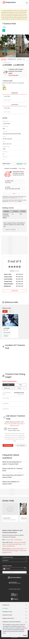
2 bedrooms (7, 388)
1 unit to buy (14, 96)
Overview (3, 59)
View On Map (22, 168)
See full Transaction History (10, 381)
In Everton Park (9, 539)
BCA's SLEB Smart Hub (13, 201)
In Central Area (18, 539)
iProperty (14, 599)
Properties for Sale (7, 611)
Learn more (20, 197)
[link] (14, 72)
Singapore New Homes (8, 618)
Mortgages (5, 608)
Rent (20, 384)
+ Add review (14, 290)
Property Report (14, 594)
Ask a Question (8, 445)
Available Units (12, 59)
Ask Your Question (10, 229)
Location (19, 59)
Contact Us (5, 560)
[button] (25, 557)
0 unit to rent (14, 100)
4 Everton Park (24, 518)
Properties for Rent (7, 615)
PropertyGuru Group (7, 557)
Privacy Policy (23, 628)
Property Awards (14, 582)
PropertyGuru (5, 605)
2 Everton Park (6, 518)
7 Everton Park (6, 332)
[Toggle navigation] (26, 2)
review (17, 270)
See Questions (21, 445)
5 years (19, 388)
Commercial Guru (14, 577)
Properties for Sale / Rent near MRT (11, 621)
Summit (14, 589)
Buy (5, 311)
